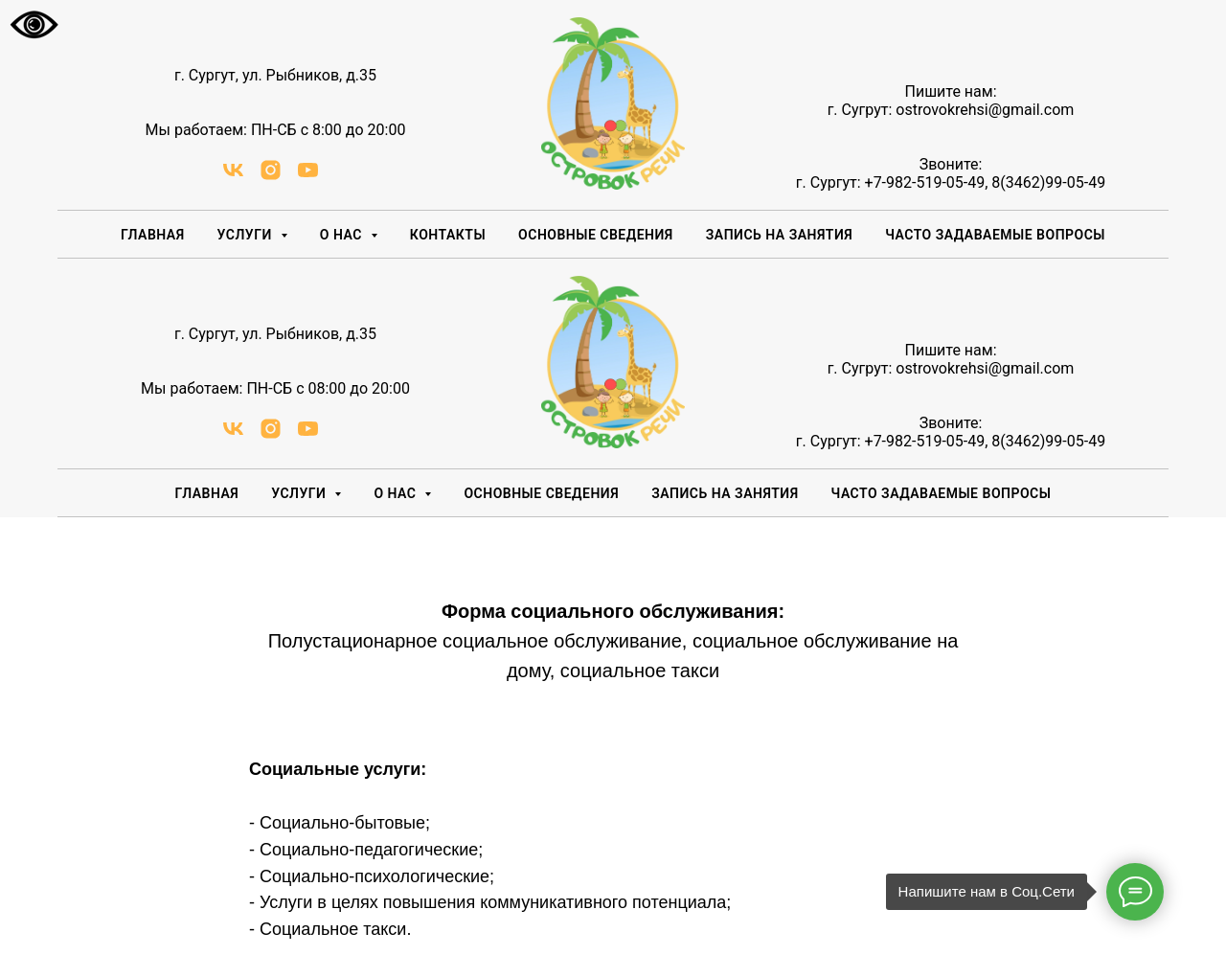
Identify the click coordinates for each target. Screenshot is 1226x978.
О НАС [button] (343, 234)
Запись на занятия (779, 234)
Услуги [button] (246, 234)
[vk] (233, 177)
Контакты (448, 234)
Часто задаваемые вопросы (995, 234)
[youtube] (308, 177)
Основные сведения (595, 234)
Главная (153, 234)
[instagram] (271, 177)
